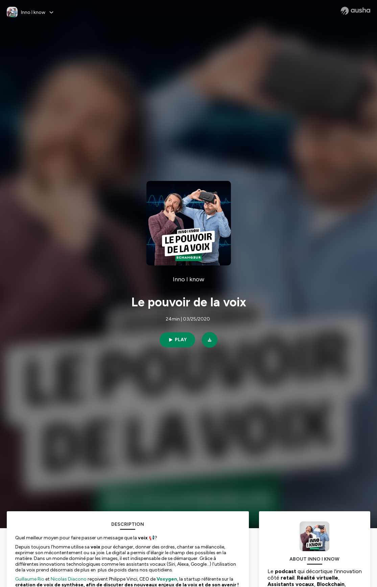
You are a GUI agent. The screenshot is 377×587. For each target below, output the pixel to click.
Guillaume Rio (29, 579)
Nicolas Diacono (69, 579)
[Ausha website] (355, 11)
